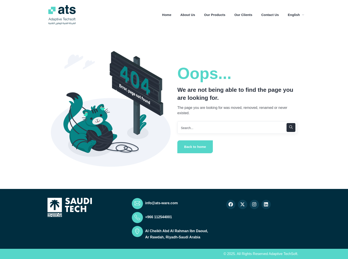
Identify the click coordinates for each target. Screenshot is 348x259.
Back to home (195, 147)
